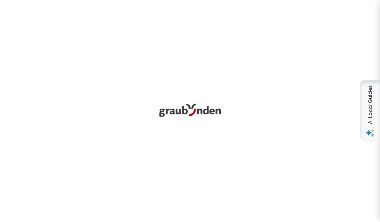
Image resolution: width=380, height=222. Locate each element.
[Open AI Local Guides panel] (370, 111)
